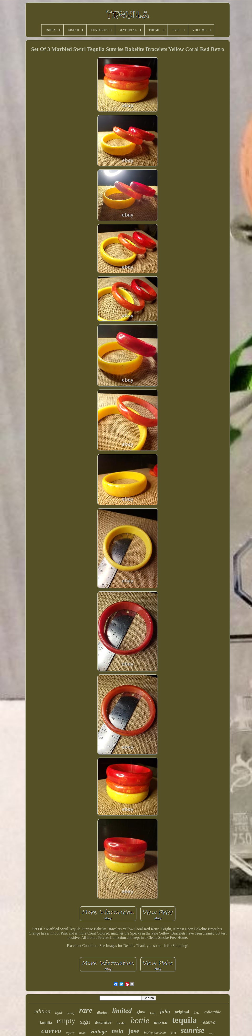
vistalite (121, 1023)
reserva (208, 1022)
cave (211, 1033)
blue (196, 1012)
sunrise (193, 1030)
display (102, 1012)
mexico (160, 1022)
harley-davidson (155, 1033)
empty (66, 1020)
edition (42, 1011)
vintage (98, 1032)
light (58, 1012)
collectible (212, 1012)
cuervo (51, 1031)
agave (70, 1033)
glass (140, 1012)
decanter (103, 1022)
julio (165, 1011)
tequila (184, 1020)
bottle (140, 1020)
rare (85, 1010)
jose (133, 1031)
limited (122, 1010)
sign (85, 1021)
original (182, 1012)
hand (152, 1013)
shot (173, 1033)
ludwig (70, 1013)
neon (82, 1033)
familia (46, 1022)
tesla (117, 1031)
